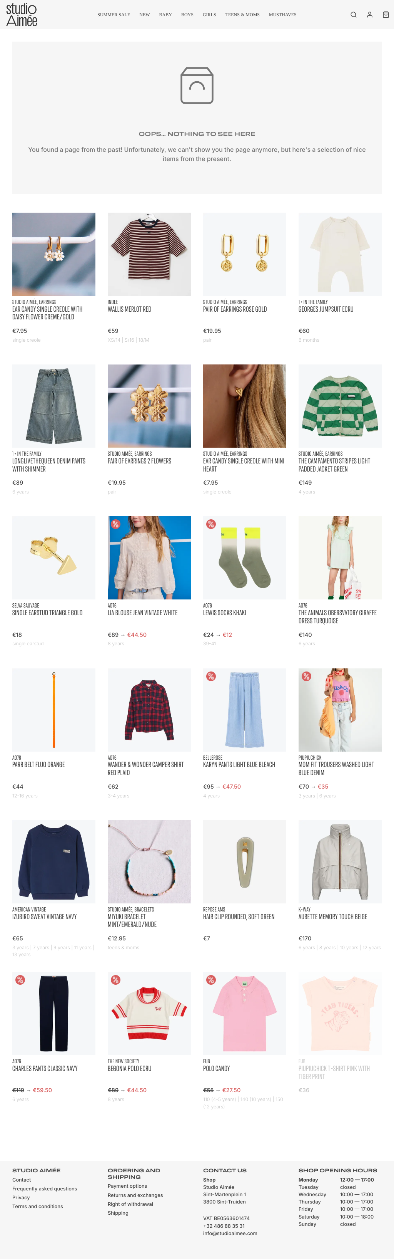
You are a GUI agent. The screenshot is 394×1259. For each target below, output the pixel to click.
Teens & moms (242, 14)
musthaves (283, 14)
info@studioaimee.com (230, 1234)
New (144, 14)
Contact (21, 1180)
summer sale (113, 14)
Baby (165, 14)
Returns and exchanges (135, 1196)
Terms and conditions (37, 1207)
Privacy (21, 1198)
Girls (209, 14)
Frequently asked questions (44, 1189)
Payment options (127, 1186)
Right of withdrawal (130, 1204)
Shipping (118, 1213)
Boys (187, 14)
